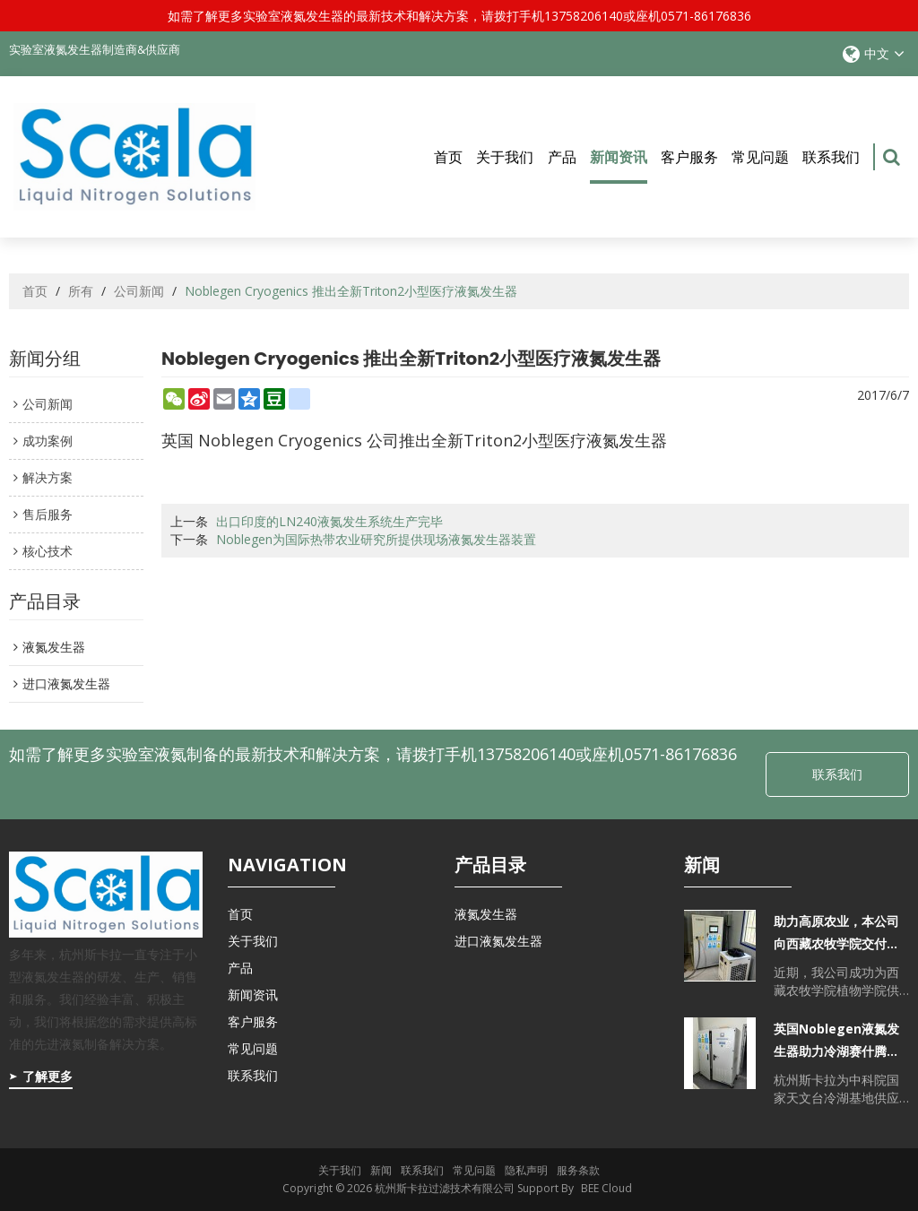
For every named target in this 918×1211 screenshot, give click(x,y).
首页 (448, 157)
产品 (562, 157)
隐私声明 (526, 1170)
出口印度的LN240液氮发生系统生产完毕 (329, 522)
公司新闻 (139, 291)
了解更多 (47, 1076)
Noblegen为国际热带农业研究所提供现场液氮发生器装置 (376, 540)
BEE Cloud (606, 1188)
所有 (80, 291)
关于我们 (504, 157)
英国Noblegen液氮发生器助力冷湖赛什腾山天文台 (836, 1042)
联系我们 (831, 157)
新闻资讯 (618, 165)
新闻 (381, 1170)
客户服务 (689, 157)
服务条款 (578, 1170)
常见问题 (760, 157)
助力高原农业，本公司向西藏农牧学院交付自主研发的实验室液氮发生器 (836, 934)
